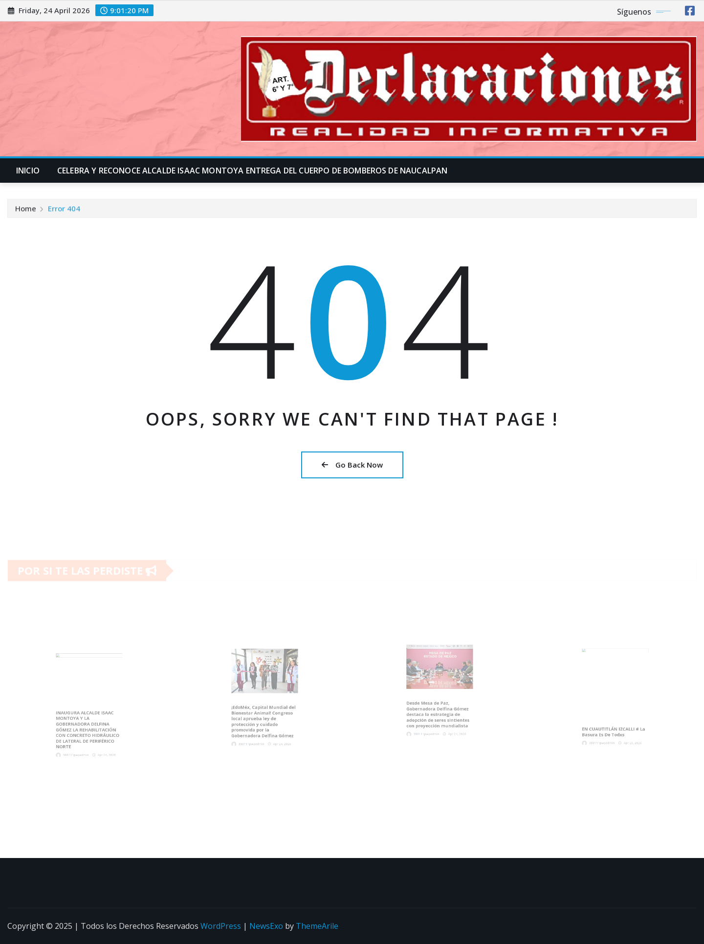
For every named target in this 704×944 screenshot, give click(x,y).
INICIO (28, 170)
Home (25, 210)
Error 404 (64, 210)
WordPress (220, 926)
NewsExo (266, 926)
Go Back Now (352, 465)
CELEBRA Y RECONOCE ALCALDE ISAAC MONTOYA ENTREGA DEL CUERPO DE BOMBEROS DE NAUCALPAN (252, 170)
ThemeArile (317, 926)
